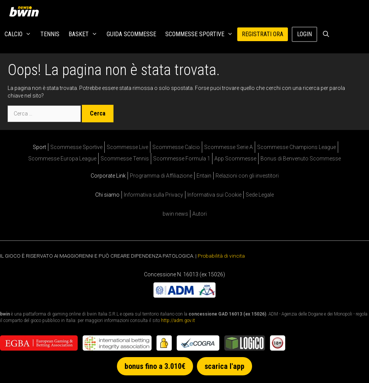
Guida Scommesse (131, 34)
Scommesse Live (127, 147)
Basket (85, 34)
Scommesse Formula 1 (181, 158)
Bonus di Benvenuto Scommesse (300, 158)
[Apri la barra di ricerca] (325, 34)
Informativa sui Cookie (214, 195)
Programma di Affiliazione (161, 176)
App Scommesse (235, 158)
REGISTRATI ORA (262, 34)
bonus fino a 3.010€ (155, 366)
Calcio (20, 34)
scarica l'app (224, 366)
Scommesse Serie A (228, 147)
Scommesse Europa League (62, 158)
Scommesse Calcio (176, 147)
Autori (199, 214)
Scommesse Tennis (125, 158)
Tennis (49, 34)
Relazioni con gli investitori (247, 176)
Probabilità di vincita (221, 256)
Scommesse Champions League (296, 147)
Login (304, 34)
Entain (203, 176)
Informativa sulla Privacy (153, 195)
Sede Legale (260, 195)
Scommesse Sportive (201, 34)
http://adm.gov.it (178, 320)
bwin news (175, 214)
